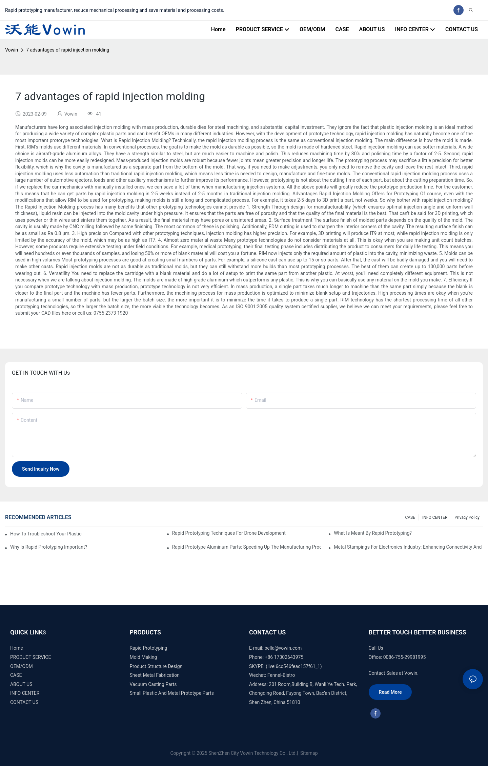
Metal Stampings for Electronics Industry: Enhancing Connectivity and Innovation (408, 547)
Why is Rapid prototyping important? (48, 547)
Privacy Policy (467, 517)
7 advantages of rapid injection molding (67, 50)
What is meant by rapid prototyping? (373, 533)
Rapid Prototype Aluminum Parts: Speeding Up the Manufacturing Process (246, 547)
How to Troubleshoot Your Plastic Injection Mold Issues (46, 533)
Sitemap (308, 753)
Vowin (11, 50)
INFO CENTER (434, 517)
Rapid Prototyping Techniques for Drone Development (229, 533)
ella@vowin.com (284, 648)
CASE (410, 517)
